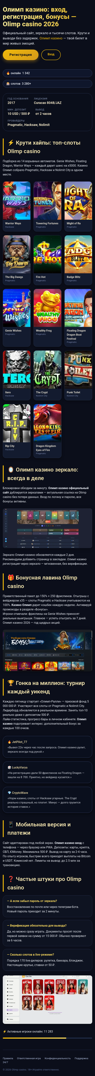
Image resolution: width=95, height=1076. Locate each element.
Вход (51, 54)
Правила (8, 1058)
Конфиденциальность (58, 1058)
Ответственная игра (29, 1058)
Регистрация (20, 55)
